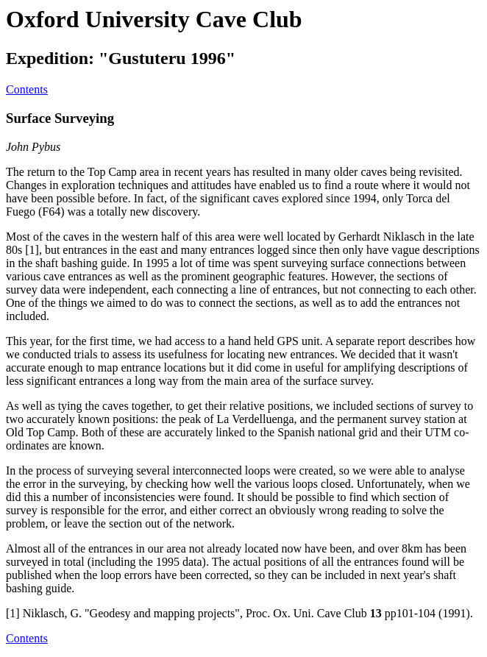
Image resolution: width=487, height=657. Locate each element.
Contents (27, 89)
